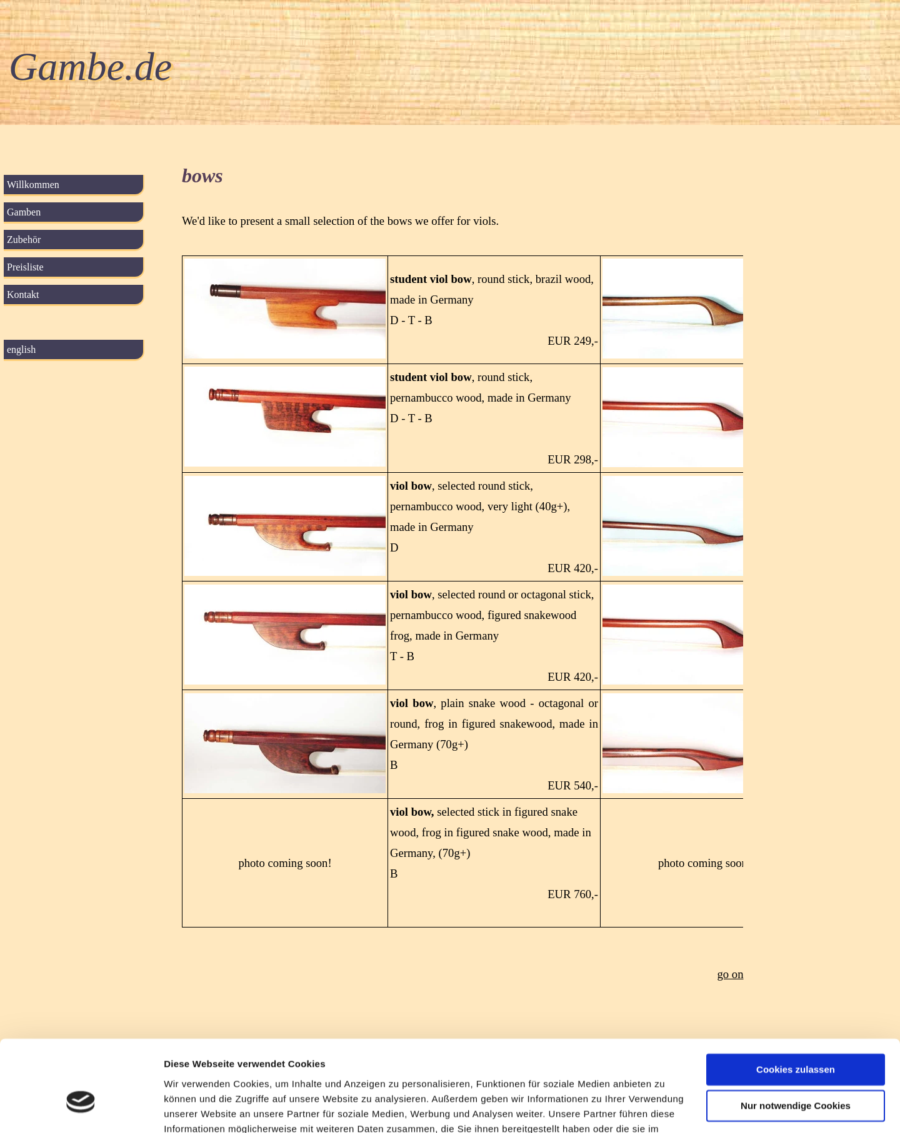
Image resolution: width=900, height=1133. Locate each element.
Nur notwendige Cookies (796, 1036)
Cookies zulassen (795, 999)
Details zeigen (195, 1108)
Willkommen (33, 184)
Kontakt (23, 294)
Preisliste (25, 267)
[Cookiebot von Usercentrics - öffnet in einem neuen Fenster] (81, 1108)
